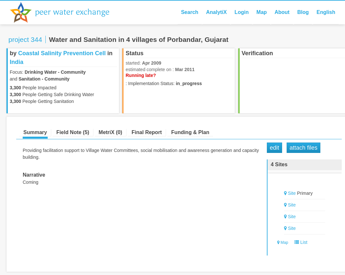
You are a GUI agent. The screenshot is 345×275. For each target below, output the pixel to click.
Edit (274, 147)
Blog (303, 12)
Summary (35, 132)
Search (189, 12)
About (282, 12)
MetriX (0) (110, 132)
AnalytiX (216, 12)
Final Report (147, 132)
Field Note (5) (72, 132)
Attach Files (303, 147)
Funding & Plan (190, 132)
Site (292, 193)
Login (241, 12)
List (299, 242)
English (325, 12)
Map (261, 12)
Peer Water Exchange (64, 12)
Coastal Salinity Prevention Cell (62, 53)
